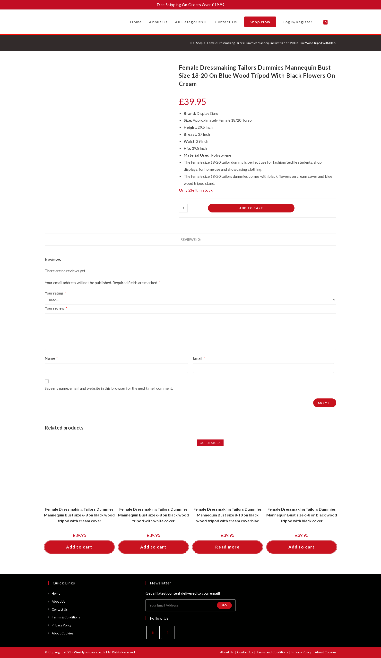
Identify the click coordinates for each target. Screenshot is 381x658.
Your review (56, 308)
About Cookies (62, 633)
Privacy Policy (61, 625)
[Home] (190, 43)
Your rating (55, 293)
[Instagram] (167, 632)
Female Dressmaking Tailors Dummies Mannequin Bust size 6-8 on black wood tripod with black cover (301, 515)
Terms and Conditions (272, 652)
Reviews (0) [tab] (191, 239)
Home (56, 593)
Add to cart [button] (79, 546)
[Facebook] (153, 632)
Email (199, 358)
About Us (58, 601)
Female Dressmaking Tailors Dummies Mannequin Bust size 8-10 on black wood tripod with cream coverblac (227, 515)
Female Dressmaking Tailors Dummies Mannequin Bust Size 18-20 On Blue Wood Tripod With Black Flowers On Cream (284, 43)
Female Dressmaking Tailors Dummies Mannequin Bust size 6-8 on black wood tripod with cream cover (79, 515)
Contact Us (60, 609)
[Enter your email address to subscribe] (190, 605)
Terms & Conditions (66, 617)
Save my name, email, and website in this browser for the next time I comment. (109, 388)
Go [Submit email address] (224, 605)
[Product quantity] (183, 208)
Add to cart (251, 208)
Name (51, 358)
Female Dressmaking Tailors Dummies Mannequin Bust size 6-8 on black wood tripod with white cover (153, 515)
